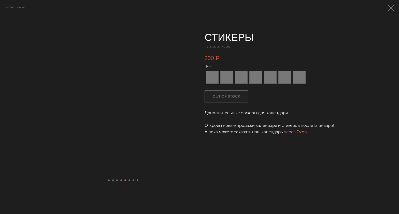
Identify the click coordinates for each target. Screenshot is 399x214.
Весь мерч (17, 7)
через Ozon (295, 132)
